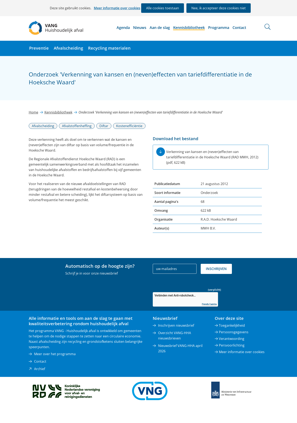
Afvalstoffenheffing (77, 126)
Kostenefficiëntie (129, 126)
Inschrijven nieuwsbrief (176, 325)
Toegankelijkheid (232, 325)
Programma (218, 27)
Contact (239, 27)
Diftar (103, 126)
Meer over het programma (55, 354)
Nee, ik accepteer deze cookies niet (218, 8)
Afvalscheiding (68, 48)
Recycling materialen (109, 48)
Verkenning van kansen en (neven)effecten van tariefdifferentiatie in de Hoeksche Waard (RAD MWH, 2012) (212, 157)
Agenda (123, 27)
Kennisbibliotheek (189, 27)
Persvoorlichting (232, 345)
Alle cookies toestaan (162, 8)
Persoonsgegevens (233, 332)
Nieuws (139, 27)
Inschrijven (216, 268)
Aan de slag (160, 27)
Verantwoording (231, 338)
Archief (39, 369)
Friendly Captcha (209, 304)
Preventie (39, 48)
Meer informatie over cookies (117, 8)
